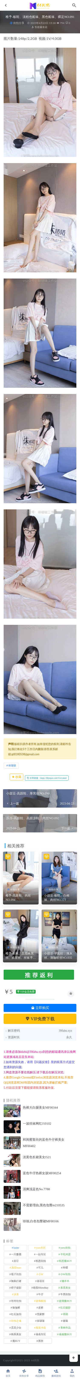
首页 (8, 1373)
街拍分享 (18, 23)
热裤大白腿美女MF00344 (40, 1107)
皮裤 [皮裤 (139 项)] (40, 1307)
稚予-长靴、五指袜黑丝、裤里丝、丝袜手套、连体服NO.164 (20, 956)
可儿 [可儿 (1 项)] (40, 1267)
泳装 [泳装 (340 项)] (16, 1294)
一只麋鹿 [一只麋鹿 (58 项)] (16, 1254)
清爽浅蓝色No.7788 (36, 1189)
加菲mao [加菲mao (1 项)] (16, 1267)
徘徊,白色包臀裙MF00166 (41, 1221)
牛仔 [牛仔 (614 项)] (40, 1294)
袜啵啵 (12, 765)
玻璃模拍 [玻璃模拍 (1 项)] (41, 1300)
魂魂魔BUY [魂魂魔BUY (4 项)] (65, 1334)
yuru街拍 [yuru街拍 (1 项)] (65, 1247)
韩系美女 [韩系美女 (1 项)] (16, 1334)
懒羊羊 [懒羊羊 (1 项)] (65, 1281)
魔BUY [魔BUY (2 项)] (16, 1340)
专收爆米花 (39, 27)
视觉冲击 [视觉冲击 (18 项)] (41, 1327)
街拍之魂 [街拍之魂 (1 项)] (16, 1320)
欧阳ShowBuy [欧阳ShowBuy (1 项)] (40, 1287)
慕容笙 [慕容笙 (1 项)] (41, 1281)
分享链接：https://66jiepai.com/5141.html (47, 778)
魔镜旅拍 (56, 1373)
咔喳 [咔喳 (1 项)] (65, 1267)
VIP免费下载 (40, 1018)
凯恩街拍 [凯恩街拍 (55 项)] (41, 1261)
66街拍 (35, 1360)
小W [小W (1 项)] (40, 1274)
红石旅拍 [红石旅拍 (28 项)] (16, 1314)
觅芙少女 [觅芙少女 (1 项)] (16, 1327)
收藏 (17, 777)
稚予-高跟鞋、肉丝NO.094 (18, 897)
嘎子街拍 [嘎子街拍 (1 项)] (16, 1274)
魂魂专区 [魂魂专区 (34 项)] (41, 1334)
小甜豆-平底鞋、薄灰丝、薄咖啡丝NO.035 (58, 955)
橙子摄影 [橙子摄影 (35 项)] (16, 1287)
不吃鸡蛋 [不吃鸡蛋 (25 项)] (65, 1254)
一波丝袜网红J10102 (37, 1123)
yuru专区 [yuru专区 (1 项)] (41, 1247)
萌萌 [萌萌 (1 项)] (65, 1314)
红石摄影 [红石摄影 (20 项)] (65, 1307)
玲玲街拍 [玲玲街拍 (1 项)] (16, 1300)
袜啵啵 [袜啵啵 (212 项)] (41, 1320)
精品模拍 (40, 1373)
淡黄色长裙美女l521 (37, 1157)
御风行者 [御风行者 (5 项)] (16, 1281)
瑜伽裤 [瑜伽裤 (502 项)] (16, 1307)
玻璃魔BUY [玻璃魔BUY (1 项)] (65, 1300)
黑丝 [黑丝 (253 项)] (40, 1340)
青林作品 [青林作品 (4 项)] (65, 1327)
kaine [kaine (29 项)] (16, 1247)
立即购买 (40, 1008)
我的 (72, 1373)
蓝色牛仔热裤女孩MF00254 (42, 1173)
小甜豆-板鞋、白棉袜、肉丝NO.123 (56, 897)
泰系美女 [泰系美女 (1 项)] (65, 1287)
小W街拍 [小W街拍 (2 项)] (65, 1274)
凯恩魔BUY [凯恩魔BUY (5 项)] (65, 1261)
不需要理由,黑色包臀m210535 (43, 1205)
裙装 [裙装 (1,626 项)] (65, 1320)
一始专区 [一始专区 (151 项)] (41, 1254)
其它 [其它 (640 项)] (16, 1261)
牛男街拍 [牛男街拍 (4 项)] (65, 1294)
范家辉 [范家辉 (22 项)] (41, 1314)
